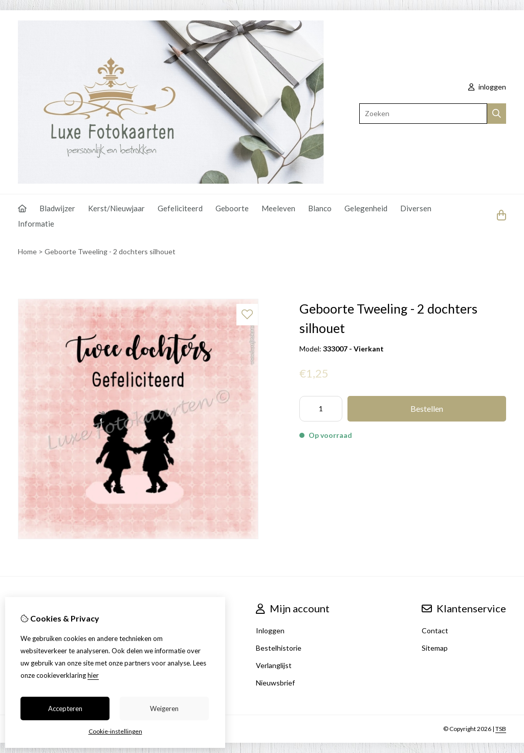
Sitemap (435, 648)
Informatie (36, 223)
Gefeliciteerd (180, 208)
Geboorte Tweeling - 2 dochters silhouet (110, 251)
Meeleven (278, 208)
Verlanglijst (274, 665)
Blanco (320, 208)
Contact (435, 630)
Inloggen (270, 630)
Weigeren (164, 708)
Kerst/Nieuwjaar (116, 208)
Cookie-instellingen (115, 731)
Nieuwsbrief (275, 682)
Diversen (415, 208)
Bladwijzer (57, 208)
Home (27, 251)
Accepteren (65, 708)
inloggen (487, 86)
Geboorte (232, 208)
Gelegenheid (365, 208)
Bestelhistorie (278, 648)
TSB (500, 729)
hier (93, 675)
